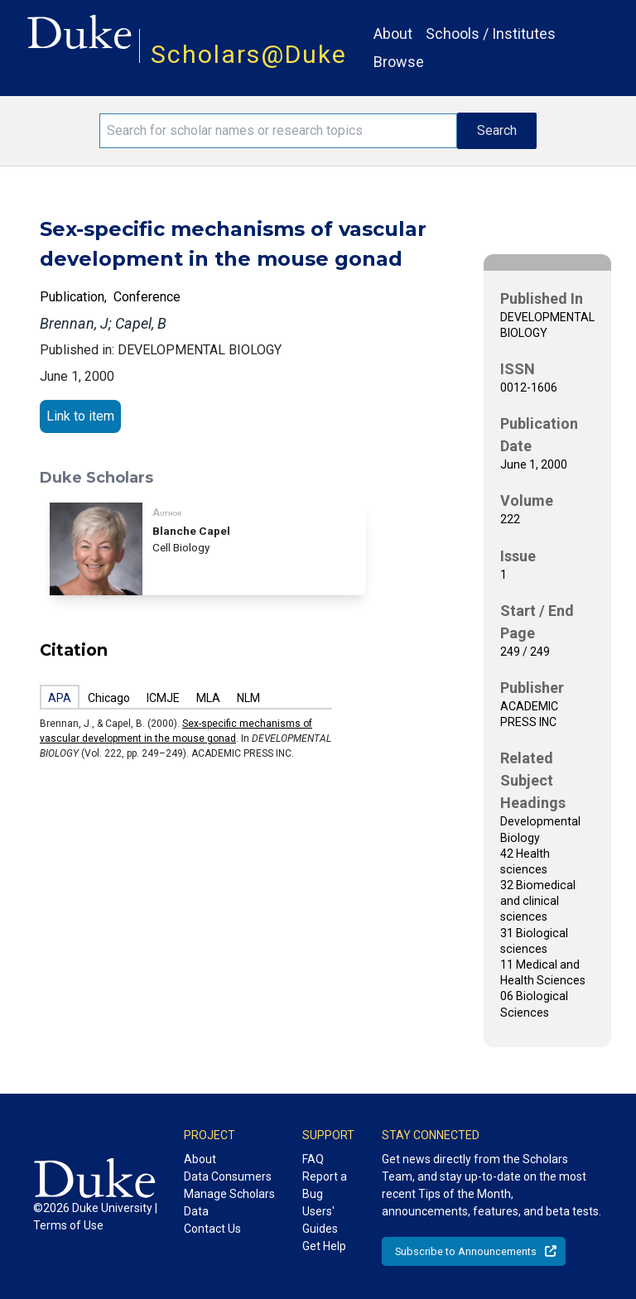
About (392, 33)
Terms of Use (68, 1225)
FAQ (313, 1159)
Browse (398, 61)
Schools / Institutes (491, 33)
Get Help (324, 1246)
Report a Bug (324, 1185)
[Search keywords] (278, 130)
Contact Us (212, 1228)
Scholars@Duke (249, 54)
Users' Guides (320, 1220)
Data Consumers (228, 1176)
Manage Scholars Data (229, 1202)
